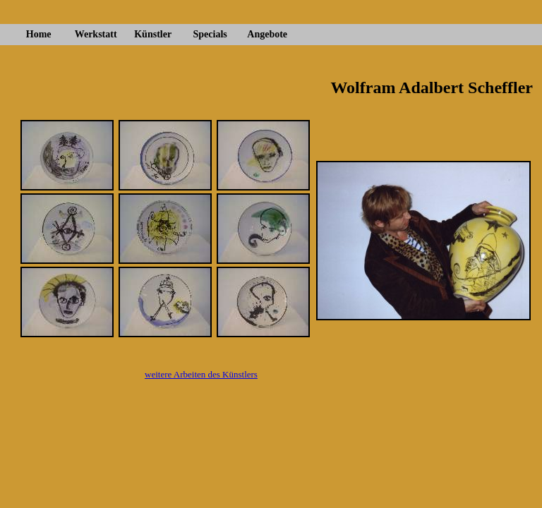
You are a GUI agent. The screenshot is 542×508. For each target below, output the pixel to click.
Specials (210, 34)
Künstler (152, 34)
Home (39, 34)
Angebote (267, 34)
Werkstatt (96, 34)
